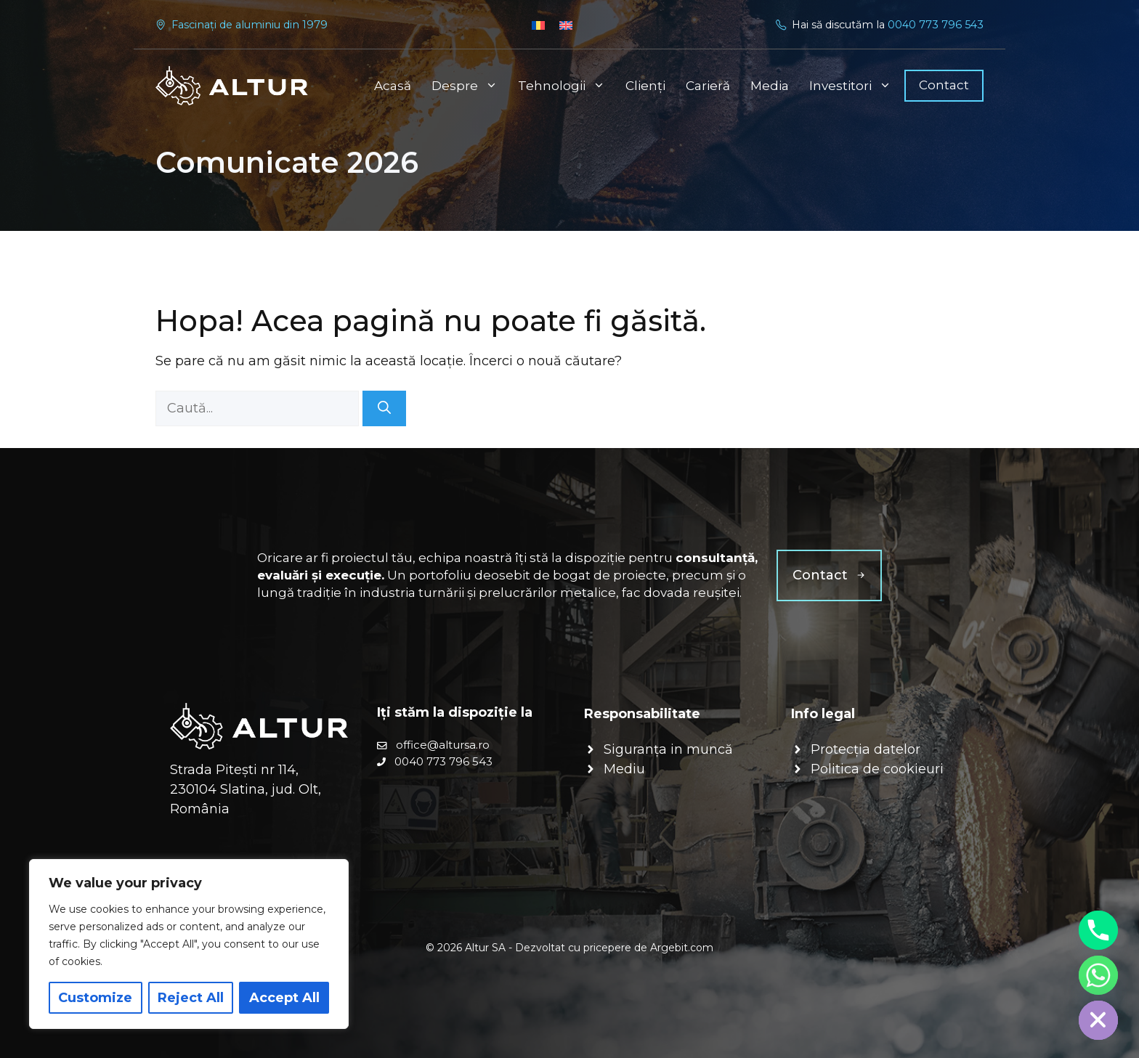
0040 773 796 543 (936, 24)
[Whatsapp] (1098, 975)
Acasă (392, 85)
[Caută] (384, 408)
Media (769, 85)
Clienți (645, 85)
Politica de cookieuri (877, 769)
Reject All (191, 998)
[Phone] (1098, 930)
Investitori (855, 85)
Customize (95, 998)
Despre (469, 85)
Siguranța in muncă (668, 749)
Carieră (708, 85)
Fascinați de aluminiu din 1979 (249, 24)
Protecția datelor (865, 749)
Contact (944, 85)
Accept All (284, 998)
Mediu (624, 769)
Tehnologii (566, 85)
